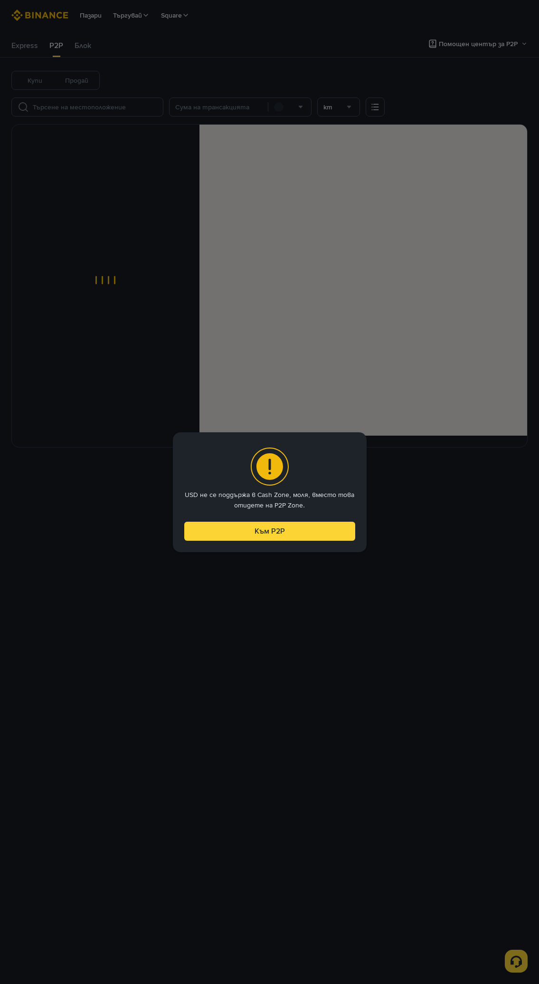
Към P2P (269, 529)
